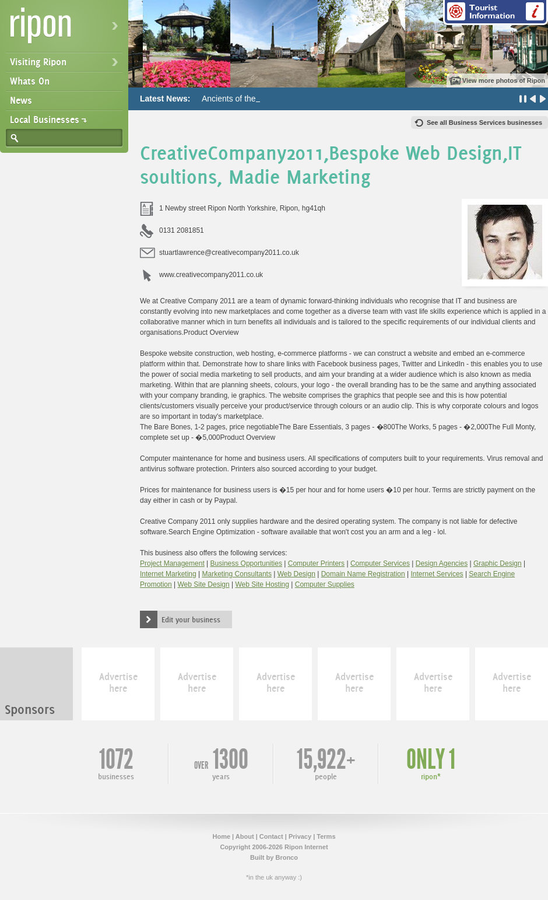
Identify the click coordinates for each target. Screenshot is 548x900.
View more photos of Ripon (503, 80)
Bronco (286, 857)
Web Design (296, 574)
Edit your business (190, 619)
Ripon (66, 29)
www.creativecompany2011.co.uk (211, 275)
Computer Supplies (324, 584)
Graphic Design (497, 563)
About (245, 836)
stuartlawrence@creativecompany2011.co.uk (229, 252)
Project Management (172, 563)
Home (221, 836)
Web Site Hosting (262, 584)
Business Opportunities (246, 563)
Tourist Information (495, 12)
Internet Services (437, 574)
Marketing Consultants (237, 574)
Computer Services (380, 563)
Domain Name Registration (363, 574)
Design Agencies (442, 563)
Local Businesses (44, 119)
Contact (271, 836)
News (21, 100)
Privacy (300, 836)
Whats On (30, 81)
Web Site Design (204, 584)
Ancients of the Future (242, 98)
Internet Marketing (168, 574)
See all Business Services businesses (484, 122)
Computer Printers (316, 563)
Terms (326, 836)
